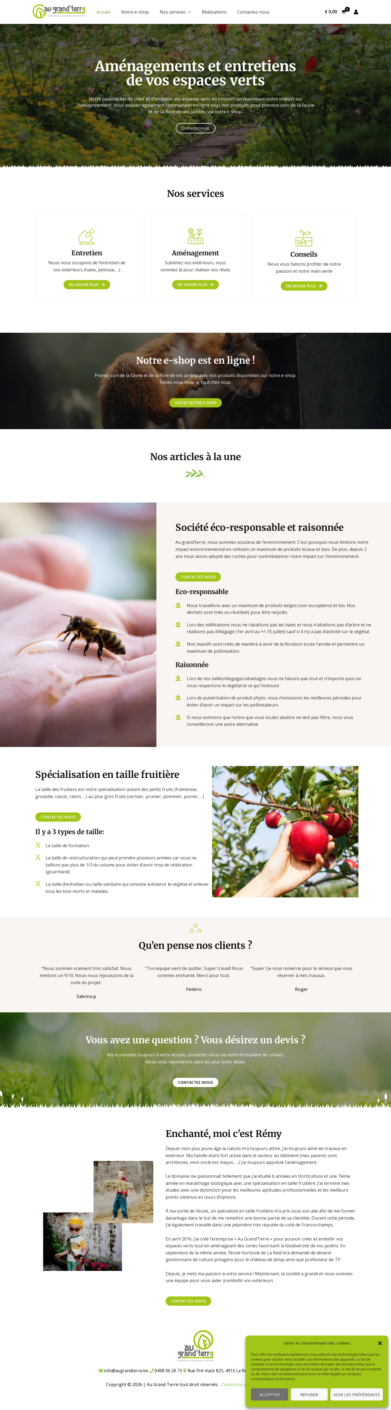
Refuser (309, 1394)
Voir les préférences (356, 1394)
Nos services (175, 12)
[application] (188, 12)
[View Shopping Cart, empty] (335, 12)
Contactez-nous (253, 12)
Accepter (269, 1394)
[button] (380, 1343)
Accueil (103, 12)
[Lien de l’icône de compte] (356, 12)
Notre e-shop (135, 12)
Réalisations (214, 12)
